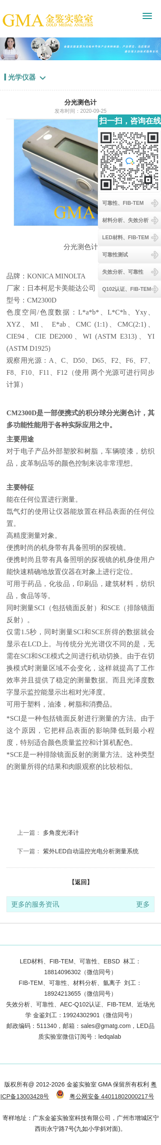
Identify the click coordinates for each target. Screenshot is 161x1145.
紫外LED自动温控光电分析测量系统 (91, 851)
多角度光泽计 (61, 832)
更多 (143, 904)
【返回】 (81, 882)
